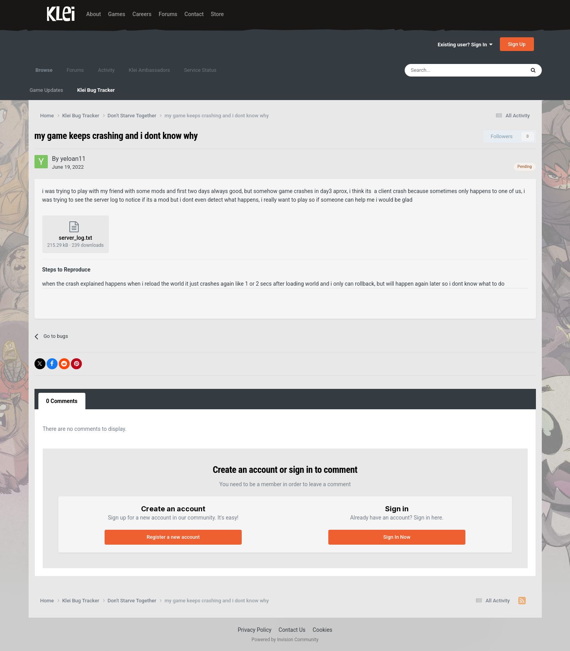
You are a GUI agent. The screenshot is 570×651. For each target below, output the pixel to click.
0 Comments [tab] (62, 401)
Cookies (322, 630)
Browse (44, 73)
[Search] (448, 70)
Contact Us (292, 630)
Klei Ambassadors (149, 70)
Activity (106, 70)
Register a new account (173, 537)
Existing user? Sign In (465, 44)
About (93, 14)
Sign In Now (396, 537)
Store (217, 14)
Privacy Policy (254, 630)
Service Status (200, 70)
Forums (168, 14)
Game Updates (46, 90)
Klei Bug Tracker (96, 90)
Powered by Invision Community (285, 639)
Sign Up (517, 44)
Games (116, 14)
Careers (142, 14)
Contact (194, 14)
